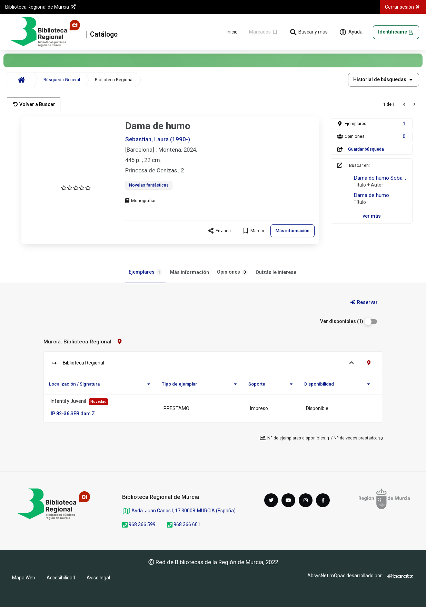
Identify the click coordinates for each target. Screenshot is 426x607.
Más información (189, 272)
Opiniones (232, 272)
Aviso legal (98, 577)
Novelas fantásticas (149, 185)
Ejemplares (145, 272)
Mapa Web (23, 577)
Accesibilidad (61, 577)
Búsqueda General (61, 79)
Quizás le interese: (277, 272)
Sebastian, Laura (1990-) (157, 139)
